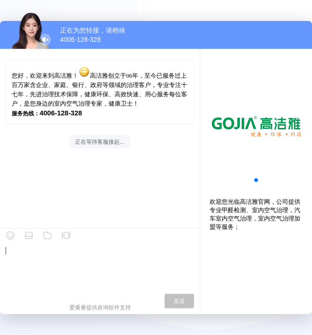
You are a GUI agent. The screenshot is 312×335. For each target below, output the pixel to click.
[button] (256, 180)
